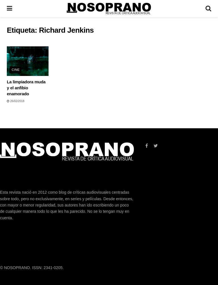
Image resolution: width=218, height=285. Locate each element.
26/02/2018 (15, 101)
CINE (16, 69)
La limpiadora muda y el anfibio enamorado (26, 87)
